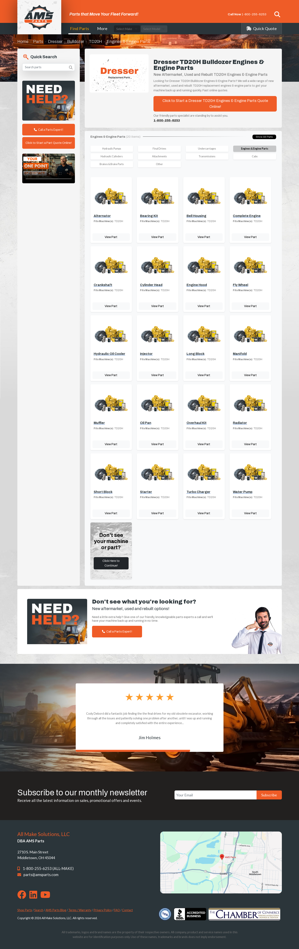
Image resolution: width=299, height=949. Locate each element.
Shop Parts (24, 910)
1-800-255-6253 (254, 14)
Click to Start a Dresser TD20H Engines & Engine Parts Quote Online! (215, 104)
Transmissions (207, 156)
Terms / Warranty (79, 910)
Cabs (255, 156)
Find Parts (79, 28)
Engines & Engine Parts (254, 148)
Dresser (55, 41)
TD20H (95, 41)
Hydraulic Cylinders (112, 156)
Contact (127, 910)
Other (159, 164)
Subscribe (269, 795)
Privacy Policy (102, 910)
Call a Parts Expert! (48, 129)
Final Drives (159, 148)
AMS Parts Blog (56, 910)
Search (38, 910)
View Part (111, 237)
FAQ (117, 910)
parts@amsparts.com (40, 874)
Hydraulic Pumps (111, 148)
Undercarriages (207, 148)
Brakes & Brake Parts (112, 164)
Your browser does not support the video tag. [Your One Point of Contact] (48, 168)
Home (22, 41)
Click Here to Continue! (111, 563)
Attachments (159, 156)
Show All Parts (264, 136)
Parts (38, 41)
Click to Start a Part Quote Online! (49, 142)
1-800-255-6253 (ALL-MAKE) (48, 868)
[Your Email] (216, 795)
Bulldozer (75, 41)
